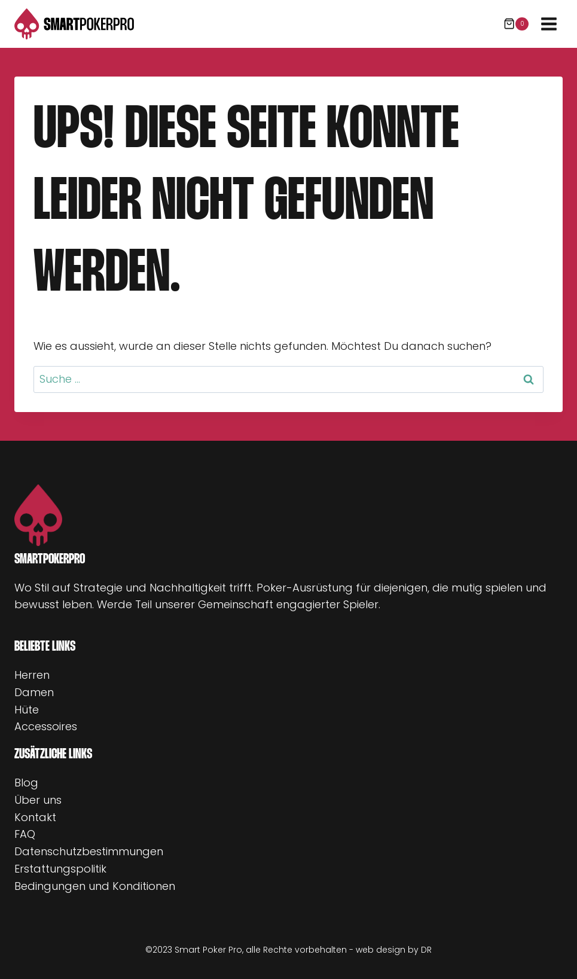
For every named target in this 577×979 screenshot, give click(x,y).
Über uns (38, 799)
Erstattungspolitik (60, 868)
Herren (32, 674)
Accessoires (45, 726)
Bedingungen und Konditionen (94, 886)
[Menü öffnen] (549, 23)
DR (426, 950)
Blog (26, 782)
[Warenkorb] (516, 24)
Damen (34, 692)
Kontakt (35, 817)
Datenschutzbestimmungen (88, 851)
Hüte (26, 709)
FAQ (24, 833)
